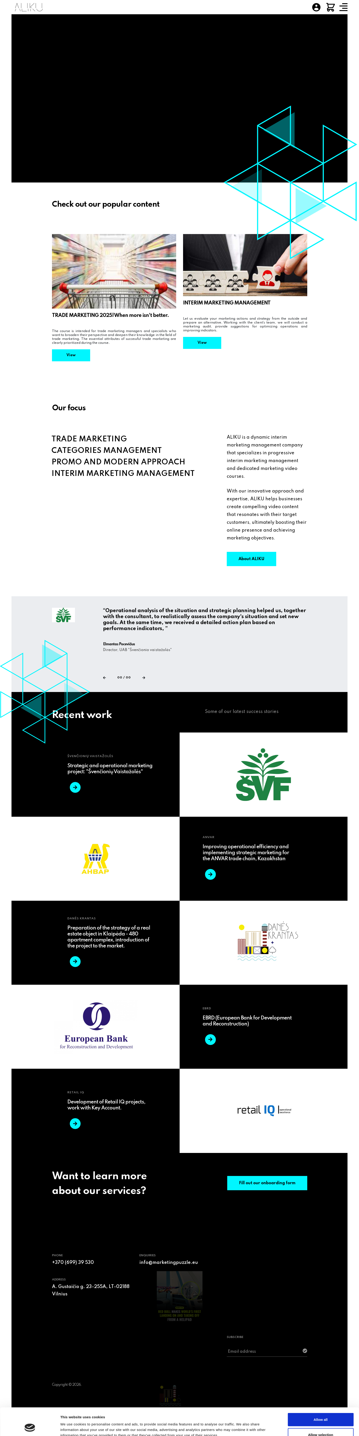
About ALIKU (251, 559)
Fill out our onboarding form (267, 1183)
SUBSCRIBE (235, 1337)
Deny (320, 1424)
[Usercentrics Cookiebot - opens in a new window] (30, 1427)
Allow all (321, 1393)
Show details (241, 1424)
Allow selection (320, 1409)
